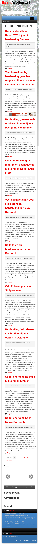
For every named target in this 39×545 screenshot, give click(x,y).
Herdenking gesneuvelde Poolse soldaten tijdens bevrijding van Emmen (20, 123)
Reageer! (9, 68)
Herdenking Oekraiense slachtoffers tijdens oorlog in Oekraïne (19, 333)
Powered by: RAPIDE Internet (23, 540)
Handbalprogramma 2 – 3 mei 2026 (14, 513)
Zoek (26, 12)
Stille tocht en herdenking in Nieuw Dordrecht (17, 249)
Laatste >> (9, 460)
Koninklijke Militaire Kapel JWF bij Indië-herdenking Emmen (17, 35)
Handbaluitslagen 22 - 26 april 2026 (14, 522)
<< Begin (9, 457)
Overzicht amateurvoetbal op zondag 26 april (17, 515)
